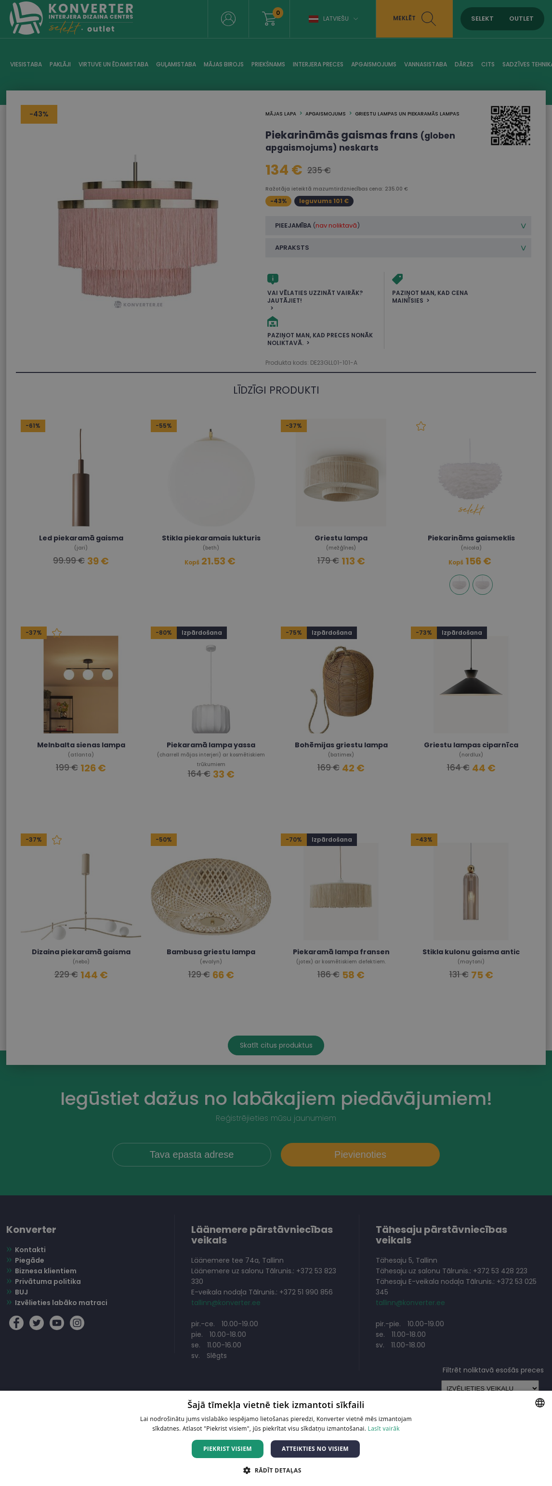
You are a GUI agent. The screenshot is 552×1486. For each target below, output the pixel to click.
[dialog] (276, 743)
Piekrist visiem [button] (227, 1449)
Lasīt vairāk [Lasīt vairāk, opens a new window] (384, 1428)
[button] (275, 1469)
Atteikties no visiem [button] (315, 1449)
